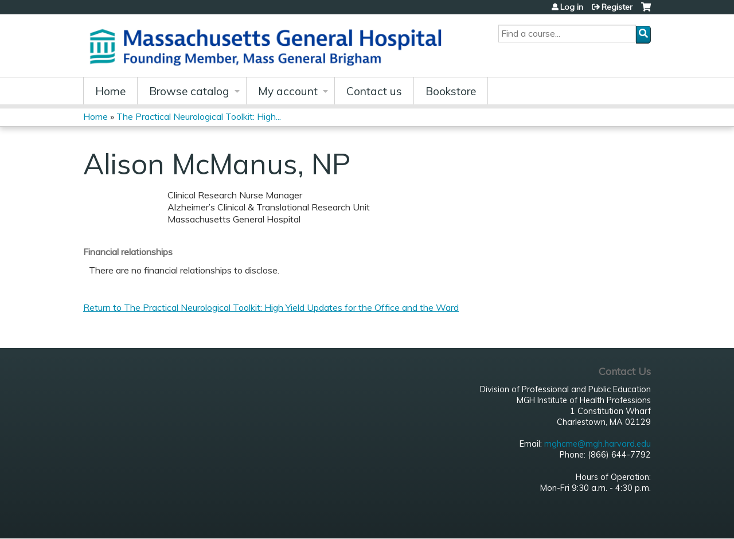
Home (110, 91)
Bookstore (450, 91)
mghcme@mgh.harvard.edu (597, 444)
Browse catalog (189, 91)
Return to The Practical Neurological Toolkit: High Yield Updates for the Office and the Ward (271, 307)
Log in (571, 7)
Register (617, 7)
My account (288, 91)
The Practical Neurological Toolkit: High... (198, 116)
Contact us (374, 91)
